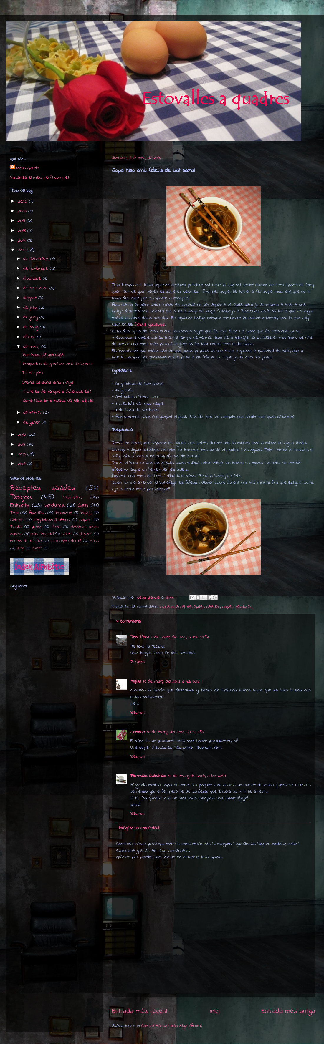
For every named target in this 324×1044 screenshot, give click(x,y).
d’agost (30, 297)
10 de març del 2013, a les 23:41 (197, 775)
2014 (22, 240)
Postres (72, 498)
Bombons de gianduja (43, 354)
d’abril (29, 337)
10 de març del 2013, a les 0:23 (171, 681)
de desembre (36, 258)
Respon (137, 661)
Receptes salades (203, 606)
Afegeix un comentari (139, 827)
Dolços (21, 497)
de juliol (31, 307)
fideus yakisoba (150, 324)
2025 (23, 201)
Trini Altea (139, 637)
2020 (23, 211)
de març (32, 346)
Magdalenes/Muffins (52, 519)
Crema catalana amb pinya (47, 382)
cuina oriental (172, 606)
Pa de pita (32, 372)
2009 (22, 463)
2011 (22, 444)
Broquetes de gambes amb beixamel (57, 363)
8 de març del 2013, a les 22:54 (180, 637)
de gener (32, 422)
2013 (22, 250)
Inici (214, 1011)
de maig (31, 327)
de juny (31, 317)
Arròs (56, 527)
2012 (23, 434)
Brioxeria (63, 512)
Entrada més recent (140, 1011)
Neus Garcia (27, 168)
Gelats (67, 534)
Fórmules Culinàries (148, 775)
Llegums (86, 534)
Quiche (37, 548)
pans (36, 526)
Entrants (19, 505)
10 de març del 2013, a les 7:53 (175, 732)
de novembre (36, 268)
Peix (14, 512)
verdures (244, 606)
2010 (22, 454)
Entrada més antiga (288, 1011)
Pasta (16, 526)
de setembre (36, 288)
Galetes (17, 519)
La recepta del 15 (66, 541)
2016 (22, 230)
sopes (228, 606)
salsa (94, 541)
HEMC (21, 548)
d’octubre (33, 278)
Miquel (135, 681)
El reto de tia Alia (26, 541)
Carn (83, 505)
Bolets (86, 512)
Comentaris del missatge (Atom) (171, 1025)
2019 (22, 220)
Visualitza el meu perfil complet (39, 177)
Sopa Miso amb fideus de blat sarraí (57, 400)
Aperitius (37, 512)
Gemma (137, 732)
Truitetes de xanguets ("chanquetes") (56, 391)
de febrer (33, 412)
